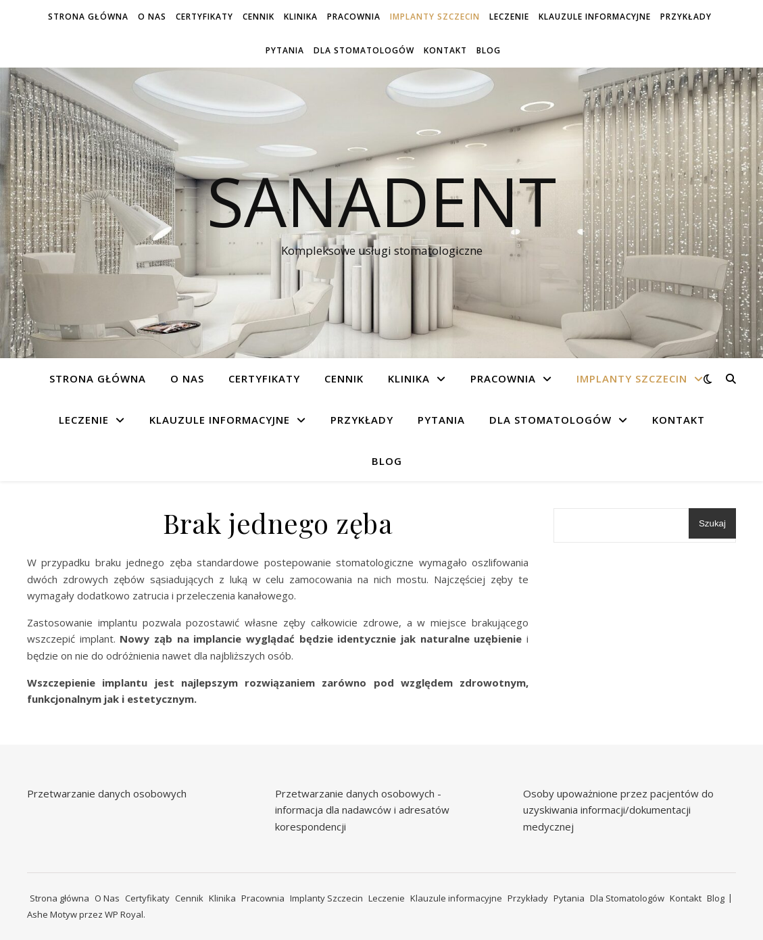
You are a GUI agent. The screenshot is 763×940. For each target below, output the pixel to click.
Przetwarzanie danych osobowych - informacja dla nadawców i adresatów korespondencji (362, 810)
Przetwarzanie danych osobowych (107, 793)
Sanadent (381, 200)
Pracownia (353, 16)
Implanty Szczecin (435, 16)
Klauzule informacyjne (595, 16)
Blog (488, 50)
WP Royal (124, 914)
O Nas (152, 16)
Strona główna (88, 16)
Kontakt (445, 50)
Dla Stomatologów (364, 50)
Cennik (258, 16)
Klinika (301, 16)
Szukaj (712, 523)
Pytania (285, 50)
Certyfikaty (204, 16)
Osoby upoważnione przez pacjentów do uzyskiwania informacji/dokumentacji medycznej (618, 810)
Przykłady (686, 16)
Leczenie (509, 16)
